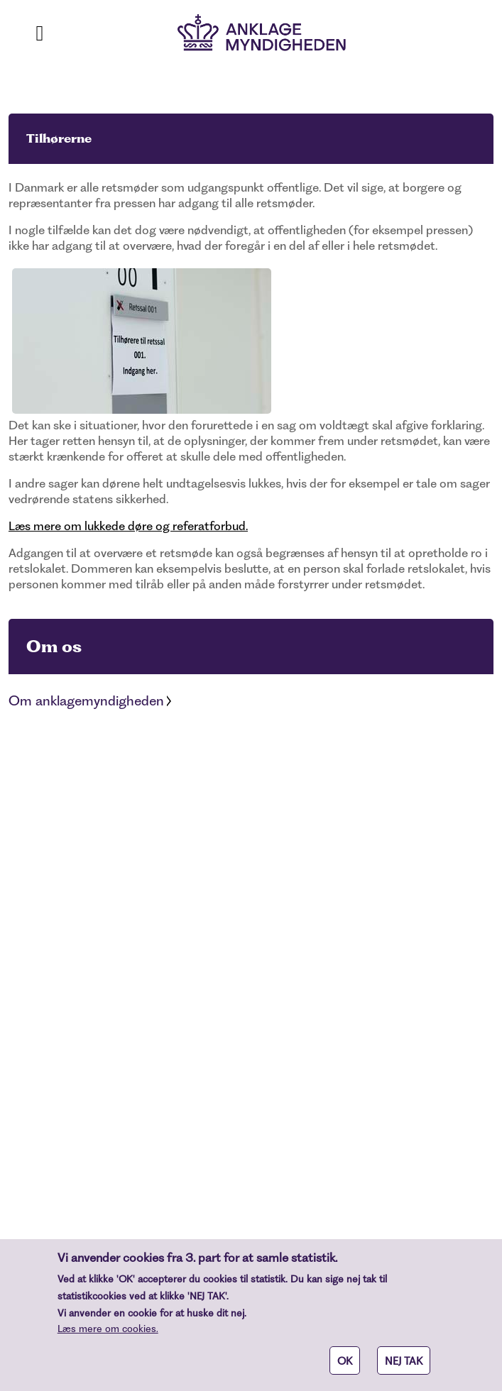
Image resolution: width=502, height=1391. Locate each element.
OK (344, 1368)
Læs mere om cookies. (108, 1335)
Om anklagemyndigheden (86, 701)
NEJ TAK (403, 1368)
